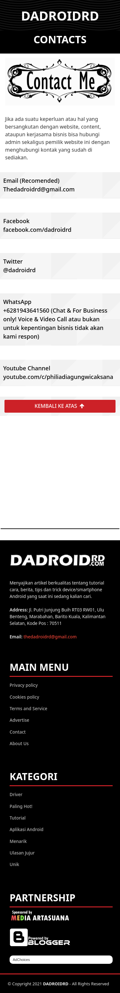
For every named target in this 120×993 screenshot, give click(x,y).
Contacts (60, 39)
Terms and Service (28, 708)
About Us (19, 743)
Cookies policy (24, 697)
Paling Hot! (21, 806)
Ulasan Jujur (22, 853)
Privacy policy (24, 685)
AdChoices (21, 960)
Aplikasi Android (27, 829)
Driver (16, 794)
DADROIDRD (60, 15)
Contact (18, 732)
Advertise (19, 720)
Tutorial (18, 818)
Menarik (18, 841)
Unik (14, 864)
